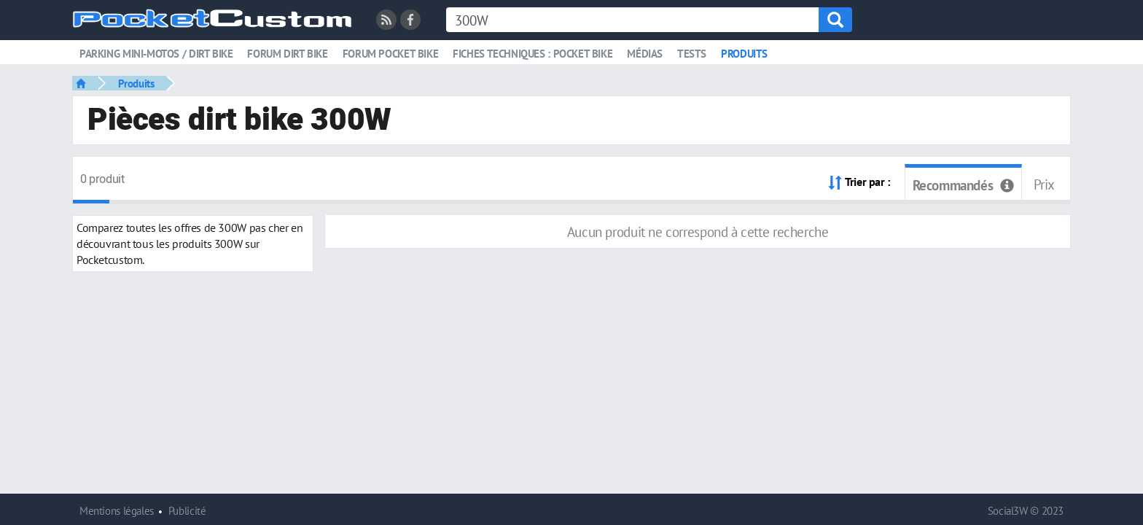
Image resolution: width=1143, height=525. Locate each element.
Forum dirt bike (287, 53)
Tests (691, 53)
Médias (645, 53)
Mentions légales (116, 510)
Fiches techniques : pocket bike (532, 53)
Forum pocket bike (390, 53)
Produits (744, 53)
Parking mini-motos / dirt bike (156, 53)
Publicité (187, 510)
